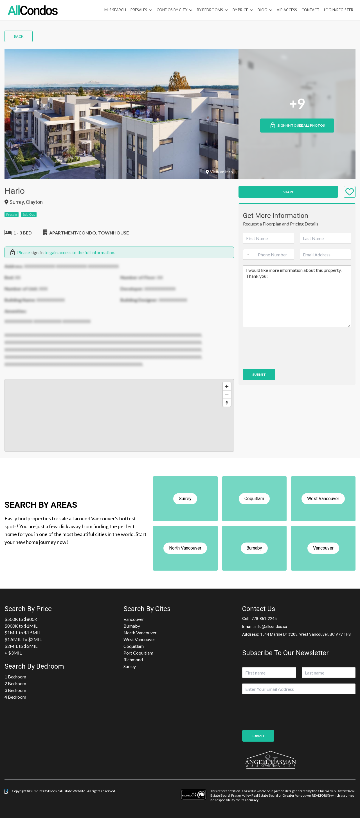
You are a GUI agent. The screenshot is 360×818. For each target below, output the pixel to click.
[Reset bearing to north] (227, 402)
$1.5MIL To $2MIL (23, 639)
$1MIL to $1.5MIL (22, 632)
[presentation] (285, 359)
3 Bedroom (15, 690)
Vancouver (133, 619)
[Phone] (268, 254)
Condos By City (172, 10)
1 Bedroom (15, 676)
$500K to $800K (20, 619)
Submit (259, 374)
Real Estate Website (70, 791)
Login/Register (338, 10)
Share (288, 192)
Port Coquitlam (138, 652)
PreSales (138, 10)
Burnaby (131, 625)
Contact (311, 10)
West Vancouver (139, 639)
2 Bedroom (15, 683)
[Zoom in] (227, 386)
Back (18, 36)
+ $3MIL (13, 652)
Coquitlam (133, 646)
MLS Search (115, 10)
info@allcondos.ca (271, 626)
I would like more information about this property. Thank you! (297, 296)
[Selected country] (247, 254)
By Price (240, 10)
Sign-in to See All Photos (297, 125)
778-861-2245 (264, 618)
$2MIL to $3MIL (20, 646)
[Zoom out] (227, 394)
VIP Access (287, 10)
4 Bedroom (15, 696)
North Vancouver (140, 632)
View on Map (219, 171)
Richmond (133, 659)
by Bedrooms (210, 10)
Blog (262, 10)
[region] (119, 415)
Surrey (129, 666)
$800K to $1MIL (20, 625)
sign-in (37, 252)
